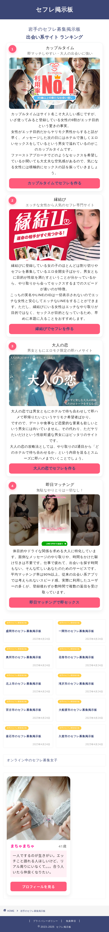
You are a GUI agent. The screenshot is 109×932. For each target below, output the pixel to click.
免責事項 (71, 921)
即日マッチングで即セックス (54, 602)
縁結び (60, 199)
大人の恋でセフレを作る (54, 468)
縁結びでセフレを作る (54, 329)
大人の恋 (60, 345)
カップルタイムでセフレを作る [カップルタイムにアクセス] (55, 183)
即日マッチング (60, 485)
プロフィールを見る (38, 886)
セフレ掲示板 (54, 9)
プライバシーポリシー (45, 921)
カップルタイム (60, 48)
